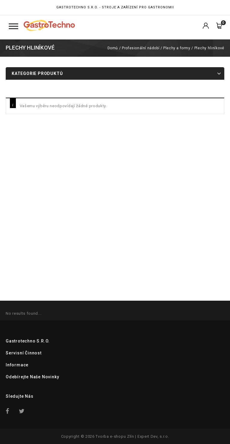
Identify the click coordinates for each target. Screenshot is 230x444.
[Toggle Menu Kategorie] (13, 26)
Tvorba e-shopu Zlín (115, 436)
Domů (113, 48)
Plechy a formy (176, 48)
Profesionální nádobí (140, 48)
